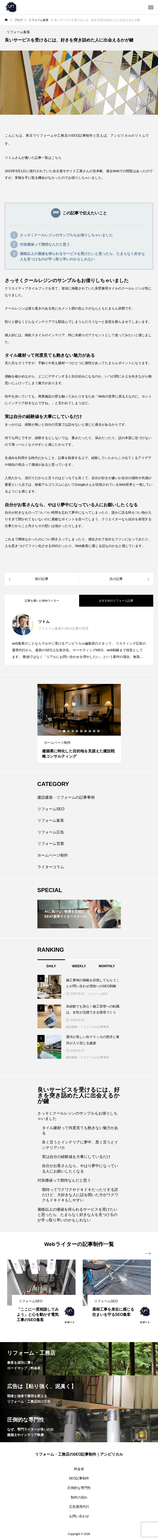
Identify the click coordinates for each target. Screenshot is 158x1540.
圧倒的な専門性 (79, 1488)
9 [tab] (94, 731)
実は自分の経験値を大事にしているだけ (76, 1157)
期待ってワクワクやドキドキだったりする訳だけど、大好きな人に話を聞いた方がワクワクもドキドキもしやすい (80, 1195)
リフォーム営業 (50, 844)
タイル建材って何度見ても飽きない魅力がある (80, 1130)
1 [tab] (60, 731)
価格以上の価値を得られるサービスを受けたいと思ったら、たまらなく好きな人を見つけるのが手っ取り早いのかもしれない (82, 256)
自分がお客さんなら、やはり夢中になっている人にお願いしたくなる (80, 1168)
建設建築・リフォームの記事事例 (66, 797)
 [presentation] (148, 1253)
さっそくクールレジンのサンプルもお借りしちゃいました (66, 235)
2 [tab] (64, 731)
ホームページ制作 (52, 855)
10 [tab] (98, 731)
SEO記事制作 (79, 1478)
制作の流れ (79, 1497)
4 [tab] (72, 731)
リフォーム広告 (50, 832)
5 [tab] (77, 731)
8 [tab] (90, 731)
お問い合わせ (79, 1516)
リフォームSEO (51, 809)
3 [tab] (68, 731)
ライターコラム (50, 867)
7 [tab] (85, 731)
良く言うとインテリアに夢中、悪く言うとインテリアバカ (80, 1144)
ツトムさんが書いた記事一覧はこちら (33, 158)
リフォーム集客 (50, 820)
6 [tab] (81, 731)
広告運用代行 (79, 1507)
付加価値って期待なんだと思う (45, 244)
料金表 (79, 1469)
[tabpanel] (79, 723)
